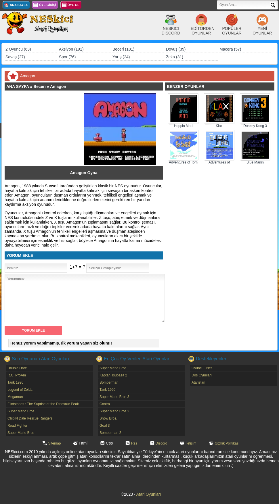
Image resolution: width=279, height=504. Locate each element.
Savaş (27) (15, 57)
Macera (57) (230, 49)
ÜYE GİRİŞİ (47, 5)
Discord (161, 443)
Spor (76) (67, 57)
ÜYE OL (73, 5)
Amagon (58, 86)
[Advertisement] (47, 129)
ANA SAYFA (19, 5)
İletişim (191, 443)
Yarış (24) (121, 57)
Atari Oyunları (148, 494)
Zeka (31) (174, 57)
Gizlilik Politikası (227, 443)
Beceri (39, 86)
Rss (134, 443)
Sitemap (54, 443)
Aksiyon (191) (71, 49)
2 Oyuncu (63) (18, 49)
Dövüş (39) (176, 49)
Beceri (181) (123, 49)
